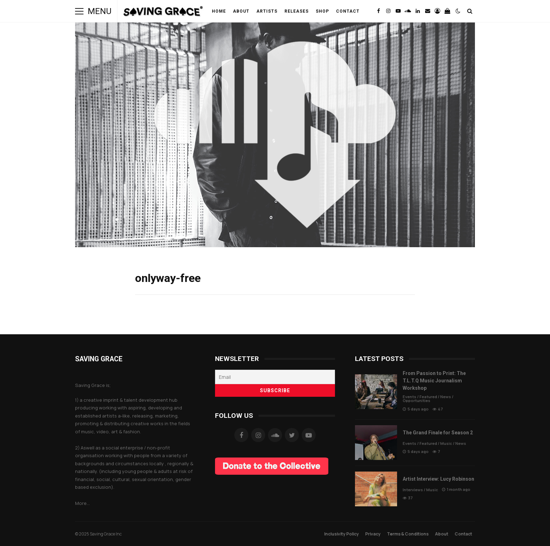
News (445, 396)
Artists (266, 11)
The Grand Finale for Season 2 (376, 442)
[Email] (275, 377)
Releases (296, 11)
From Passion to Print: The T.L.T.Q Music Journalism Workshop (376, 391)
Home (219, 11)
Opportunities (416, 400)
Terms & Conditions (408, 534)
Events (409, 396)
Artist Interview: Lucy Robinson (376, 489)
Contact (348, 11)
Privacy (373, 534)
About (241, 11)
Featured (428, 396)
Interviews (413, 489)
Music (446, 443)
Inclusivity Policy (341, 534)
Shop (322, 11)
